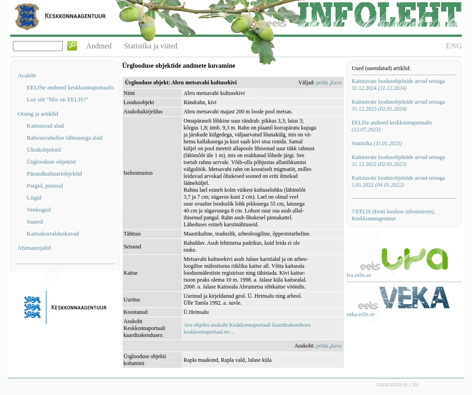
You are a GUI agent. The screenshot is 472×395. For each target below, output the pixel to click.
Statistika (377, 143)
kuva (336, 82)
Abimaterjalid (34, 247)
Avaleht (27, 75)
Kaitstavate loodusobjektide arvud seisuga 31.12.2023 (398, 105)
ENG (454, 46)
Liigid (34, 197)
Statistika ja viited (150, 46)
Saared (35, 221)
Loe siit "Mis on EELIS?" (57, 99)
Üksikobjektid (44, 149)
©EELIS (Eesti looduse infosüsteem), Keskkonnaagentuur (393, 215)
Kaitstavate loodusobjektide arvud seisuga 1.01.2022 (398, 181)
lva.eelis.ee (359, 275)
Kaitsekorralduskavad (53, 233)
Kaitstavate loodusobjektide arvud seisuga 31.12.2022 (398, 160)
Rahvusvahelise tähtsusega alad (64, 137)
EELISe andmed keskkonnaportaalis (70, 87)
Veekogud (39, 209)
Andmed (99, 46)
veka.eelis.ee (361, 314)
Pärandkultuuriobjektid (54, 173)
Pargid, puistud (45, 185)
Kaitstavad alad (45, 125)
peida (322, 82)
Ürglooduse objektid (51, 161)
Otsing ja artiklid (38, 113)
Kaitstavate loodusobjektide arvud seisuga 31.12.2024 (398, 84)
